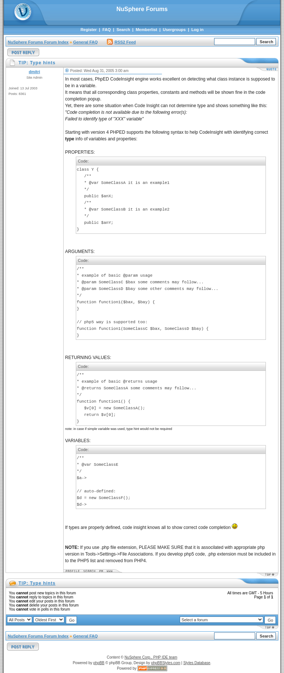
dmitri (34, 71)
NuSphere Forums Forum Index (38, 42)
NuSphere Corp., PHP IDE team (151, 657)
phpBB (98, 663)
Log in (197, 29)
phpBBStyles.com (165, 663)
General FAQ (85, 42)
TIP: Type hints (36, 583)
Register (89, 29)
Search (123, 29)
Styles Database (196, 663)
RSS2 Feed (121, 42)
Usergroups (174, 29)
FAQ (106, 29)
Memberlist (146, 29)
